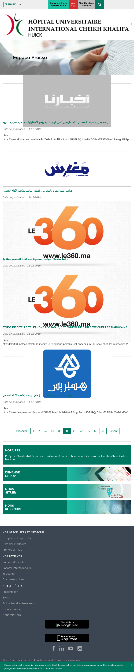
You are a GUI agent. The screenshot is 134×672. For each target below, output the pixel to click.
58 (95, 430)
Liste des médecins (14, 544)
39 (59, 430)
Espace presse (12, 609)
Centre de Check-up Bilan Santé (89, 4)
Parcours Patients (13, 562)
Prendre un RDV (12, 549)
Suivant (113, 430)
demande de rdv (12, 474)
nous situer (10, 490)
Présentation (10, 591)
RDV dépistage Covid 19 (116, 4)
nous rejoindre (13, 507)
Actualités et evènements (18, 603)
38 (52, 430)
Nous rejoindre (12, 614)
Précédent (22, 430)
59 (103, 430)
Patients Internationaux (17, 567)
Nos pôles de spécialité (17, 538)
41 (74, 430)
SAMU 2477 (103, 4)
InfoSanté (8, 573)
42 (81, 430)
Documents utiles (13, 579)
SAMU (6, 597)
